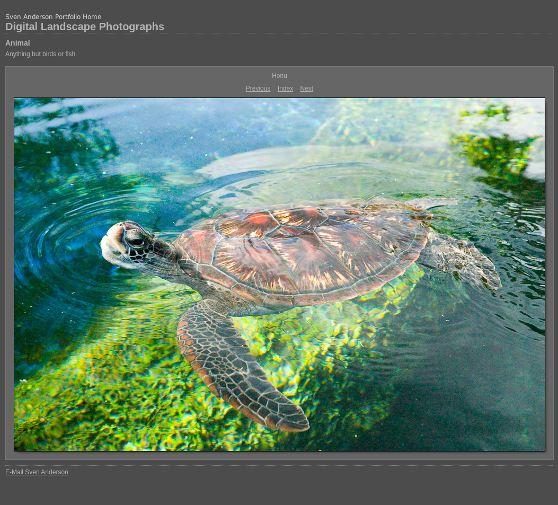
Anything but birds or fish (40, 54)
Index (285, 88)
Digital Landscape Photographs (84, 26)
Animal (17, 43)
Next (307, 88)
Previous (258, 88)
